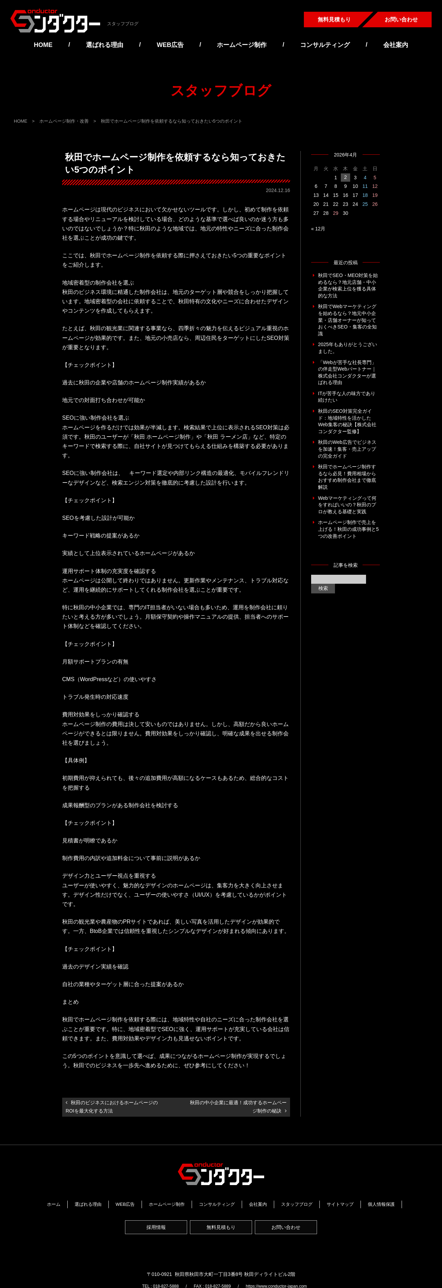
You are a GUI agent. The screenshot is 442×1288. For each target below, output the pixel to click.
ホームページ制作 (242, 45)
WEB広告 (170, 45)
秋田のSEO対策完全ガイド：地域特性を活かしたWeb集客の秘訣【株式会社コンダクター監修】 (347, 421)
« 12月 (318, 228)
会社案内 (395, 45)
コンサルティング (325, 45)
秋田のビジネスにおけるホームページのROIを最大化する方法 (112, 1107)
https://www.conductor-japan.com (282, 1261)
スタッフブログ (317, 1203)
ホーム (74, 1203)
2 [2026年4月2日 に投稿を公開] (345, 177)
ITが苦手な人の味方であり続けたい (346, 397)
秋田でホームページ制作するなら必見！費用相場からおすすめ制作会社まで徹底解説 (347, 477)
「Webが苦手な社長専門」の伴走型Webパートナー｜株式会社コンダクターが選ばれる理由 (347, 372)
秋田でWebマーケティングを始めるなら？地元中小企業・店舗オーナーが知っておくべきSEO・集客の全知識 (347, 320)
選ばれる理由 (104, 45)
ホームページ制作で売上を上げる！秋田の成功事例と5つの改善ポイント (348, 528)
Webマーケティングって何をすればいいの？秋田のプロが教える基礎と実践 (347, 504)
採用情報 (153, 1228)
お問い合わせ (401, 19)
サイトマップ (360, 1203)
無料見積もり (334, 19)
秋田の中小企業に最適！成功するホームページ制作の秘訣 (238, 1107)
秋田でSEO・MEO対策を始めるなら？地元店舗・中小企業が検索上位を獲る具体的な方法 (348, 285)
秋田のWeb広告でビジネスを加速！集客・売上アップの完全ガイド (347, 448)
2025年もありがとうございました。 (347, 348)
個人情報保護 (221, 1211)
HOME (43, 45)
